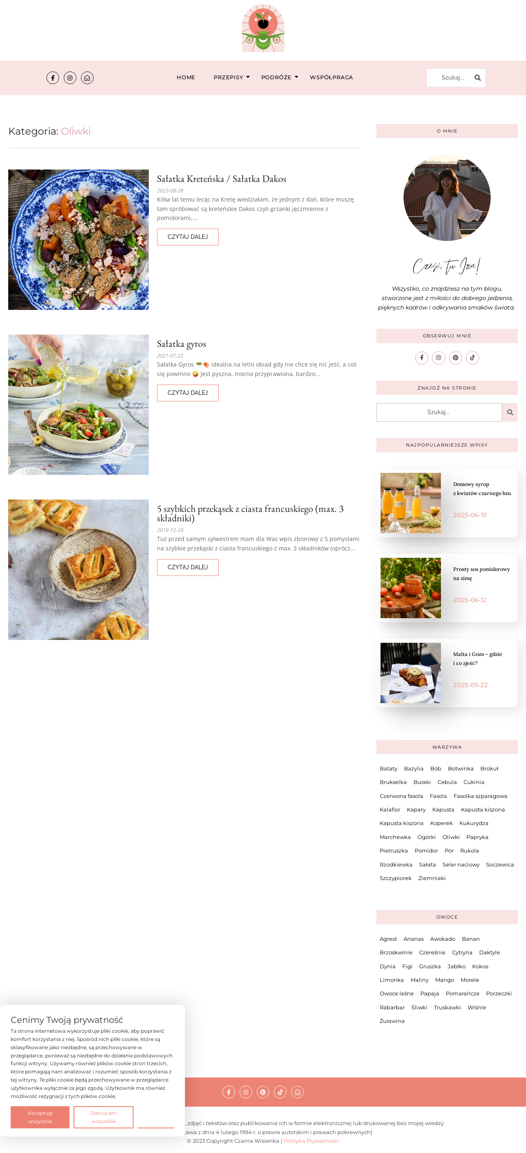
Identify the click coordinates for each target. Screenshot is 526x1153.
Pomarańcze (463, 993)
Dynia (388, 965)
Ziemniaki (432, 878)
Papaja (429, 993)
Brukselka (393, 781)
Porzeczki (499, 993)
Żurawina (392, 1020)
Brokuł (489, 768)
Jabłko (457, 965)
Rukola (469, 850)
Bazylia (414, 768)
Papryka (477, 836)
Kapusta (443, 809)
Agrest (388, 938)
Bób (435, 768)
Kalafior (390, 809)
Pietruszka (394, 850)
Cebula (447, 781)
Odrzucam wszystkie (103, 1117)
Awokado (442, 938)
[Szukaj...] (448, 78)
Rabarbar (392, 1006)
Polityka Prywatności (311, 1140)
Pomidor (426, 850)
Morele (470, 979)
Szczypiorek (396, 878)
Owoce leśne (397, 993)
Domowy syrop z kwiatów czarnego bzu (482, 487)
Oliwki (451, 836)
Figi (407, 965)
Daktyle (489, 952)
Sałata (427, 864)
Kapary (416, 809)
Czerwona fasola (401, 795)
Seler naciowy (461, 864)
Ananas (414, 938)
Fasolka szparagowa (481, 795)
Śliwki (419, 1006)
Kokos (480, 965)
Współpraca (331, 77)
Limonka (392, 979)
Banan (471, 938)
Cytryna (462, 952)
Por (449, 850)
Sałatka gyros (182, 343)
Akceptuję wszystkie (40, 1117)
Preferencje (156, 1117)
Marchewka (395, 836)
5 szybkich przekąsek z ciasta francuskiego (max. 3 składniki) (253, 513)
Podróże (279, 77)
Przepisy (231, 77)
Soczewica (500, 864)
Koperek (441, 823)
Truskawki (447, 1006)
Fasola (438, 795)
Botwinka (461, 768)
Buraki (422, 781)
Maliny (420, 979)
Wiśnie (477, 1006)
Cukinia (474, 781)
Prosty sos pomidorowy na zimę (471, 572)
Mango (444, 979)
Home (186, 77)
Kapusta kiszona (483, 809)
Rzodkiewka (396, 864)
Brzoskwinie (396, 952)
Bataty (388, 768)
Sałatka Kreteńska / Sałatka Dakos (224, 178)
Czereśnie (432, 952)
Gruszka (430, 965)
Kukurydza (474, 823)
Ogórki (427, 836)
